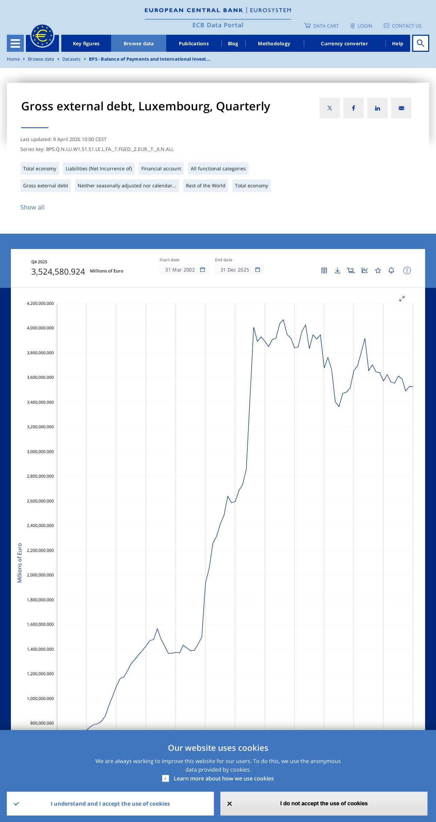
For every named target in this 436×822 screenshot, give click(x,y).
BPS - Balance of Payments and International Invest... (150, 59)
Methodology (274, 43)
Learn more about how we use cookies (224, 778)
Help (397, 43)
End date (224, 260)
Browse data (139, 43)
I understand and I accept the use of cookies (110, 803)
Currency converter (344, 43)
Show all (32, 207)
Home (13, 59)
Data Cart (326, 25)
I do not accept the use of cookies (324, 803)
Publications (194, 43)
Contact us (407, 25)
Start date (170, 260)
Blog (233, 43)
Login (365, 25)
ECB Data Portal (218, 25)
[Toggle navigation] (15, 43)
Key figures (86, 43)
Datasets (71, 59)
